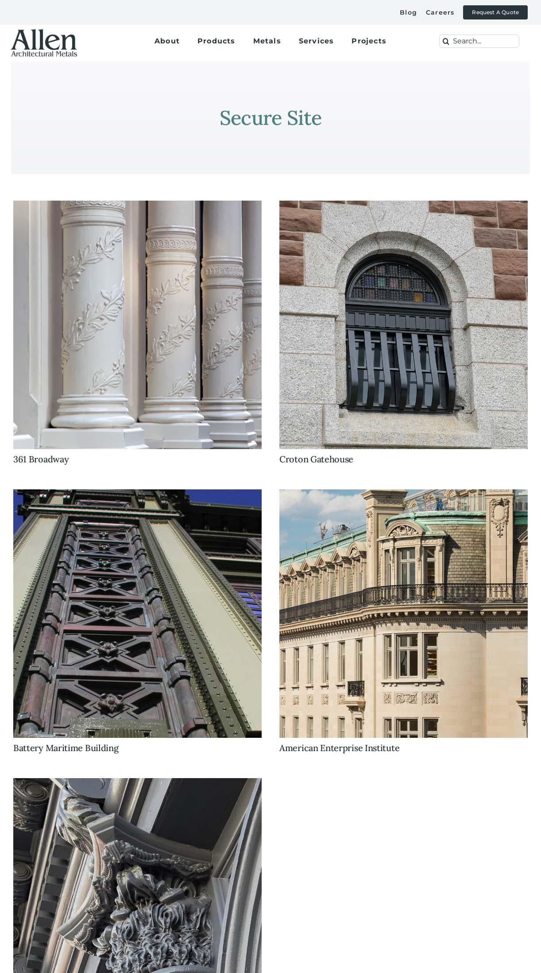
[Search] (445, 41)
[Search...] (479, 41)
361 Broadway (41, 459)
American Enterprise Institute (339, 747)
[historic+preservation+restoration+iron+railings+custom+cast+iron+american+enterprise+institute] (403, 493)
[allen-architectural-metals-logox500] (44, 29)
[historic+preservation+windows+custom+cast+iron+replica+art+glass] (403, 204)
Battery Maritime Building (66, 747)
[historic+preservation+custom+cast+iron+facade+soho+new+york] (137, 782)
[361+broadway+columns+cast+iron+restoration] (137, 204)
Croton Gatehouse (316, 459)
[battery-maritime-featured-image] (137, 493)
